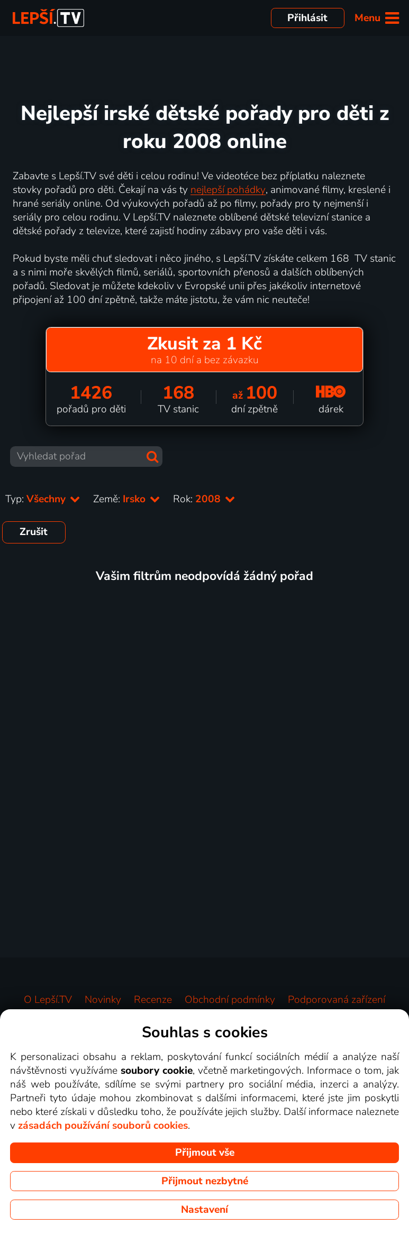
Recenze (153, 1000)
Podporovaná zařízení (336, 1000)
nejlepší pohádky (228, 190)
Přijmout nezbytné (204, 1181)
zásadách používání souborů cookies (103, 1125)
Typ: (42, 499)
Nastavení (204, 1209)
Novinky (103, 1000)
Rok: (204, 499)
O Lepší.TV (48, 1000)
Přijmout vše (204, 1152)
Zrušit (34, 532)
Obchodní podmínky (230, 1000)
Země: (126, 499)
